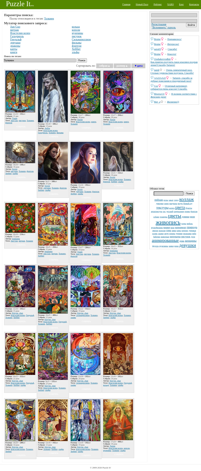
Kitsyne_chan (17, 313)
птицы (172, 233)
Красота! (171, 54)
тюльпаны (187, 233)
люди (166, 233)
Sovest (14, 169)
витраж (14, 29)
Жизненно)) (173, 101)
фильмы (76, 42)
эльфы (75, 52)
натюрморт (180, 227)
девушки (187, 245)
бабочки (156, 237)
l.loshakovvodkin (162, 59)
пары (179, 230)
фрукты (155, 246)
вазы (173, 227)
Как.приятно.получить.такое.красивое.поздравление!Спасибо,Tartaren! (174, 63)
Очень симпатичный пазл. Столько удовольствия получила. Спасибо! (172, 71)
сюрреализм (179, 211)
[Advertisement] (174, 145)
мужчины (163, 246)
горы (168, 230)
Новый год (187, 203)
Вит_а (157, 101)
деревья (192, 230)
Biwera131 (159, 94)
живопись (168, 222)
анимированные (165, 240)
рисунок (185, 236)
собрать (21, 127)
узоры (183, 223)
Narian (80, 119)
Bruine (157, 39)
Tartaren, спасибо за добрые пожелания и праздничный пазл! (171, 79)
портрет (185, 230)
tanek (156, 70)
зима (174, 230)
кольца (76, 26)
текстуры (162, 207)
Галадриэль (17, 36)
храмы (187, 211)
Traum (14, 118)
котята (172, 208)
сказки (161, 233)
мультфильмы (157, 227)
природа (192, 227)
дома (181, 241)
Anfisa (47, 128)
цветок (155, 230)
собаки (156, 217)
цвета (180, 207)
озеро (166, 203)
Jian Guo (15, 26)
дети (193, 236)
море (192, 216)
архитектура (156, 211)
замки (171, 246)
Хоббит (76, 49)
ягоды (180, 203)
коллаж (186, 199)
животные (165, 237)
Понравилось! (174, 39)
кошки (166, 227)
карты (13, 49)
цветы (174, 216)
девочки (160, 203)
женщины (190, 240)
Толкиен (49, 18)
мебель (190, 223)
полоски (162, 230)
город (176, 200)
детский (169, 211)
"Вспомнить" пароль (163, 27)
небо (194, 233)
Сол (156, 86)
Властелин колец (20, 33)
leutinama (16, 239)
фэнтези (193, 211)
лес (164, 211)
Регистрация (158, 24)
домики (185, 216)
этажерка (164, 217)
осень (154, 233)
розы (166, 200)
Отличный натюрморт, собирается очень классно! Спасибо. (169, 87)
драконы (15, 45)
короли (76, 29)
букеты (188, 208)
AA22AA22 (160, 78)
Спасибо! (172, 49)
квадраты (173, 203)
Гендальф (16, 39)
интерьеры (175, 236)
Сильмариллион (81, 39)
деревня (179, 233)
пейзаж (158, 199)
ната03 (157, 49)
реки (176, 246)
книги (13, 52)
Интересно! (173, 44)
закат (171, 200)
